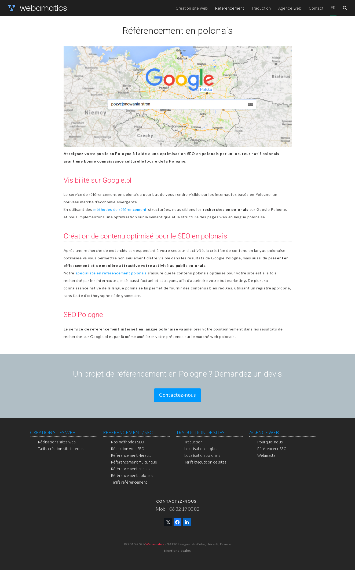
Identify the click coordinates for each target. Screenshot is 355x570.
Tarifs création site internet (61, 449)
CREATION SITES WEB (52, 432)
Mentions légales (177, 551)
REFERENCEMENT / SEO (128, 432)
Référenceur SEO (272, 449)
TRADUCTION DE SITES (200, 432)
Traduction (193, 442)
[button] (345, 8)
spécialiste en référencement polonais (111, 273)
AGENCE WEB (264, 432)
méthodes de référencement (120, 209)
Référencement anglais (130, 469)
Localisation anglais (201, 449)
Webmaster (267, 455)
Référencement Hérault (131, 455)
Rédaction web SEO (127, 449)
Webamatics (155, 544)
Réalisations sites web (57, 442)
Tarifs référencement (129, 482)
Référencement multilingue (134, 462)
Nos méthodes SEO (127, 442)
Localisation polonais (202, 455)
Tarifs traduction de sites (205, 462)
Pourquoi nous (270, 442)
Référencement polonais (132, 475)
